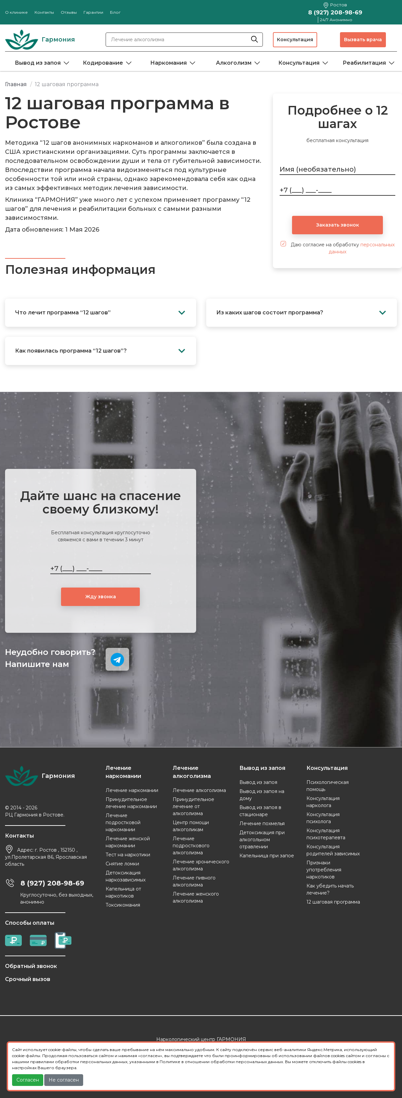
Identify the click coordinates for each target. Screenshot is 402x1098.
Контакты (44, 12)
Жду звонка (100, 597)
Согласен (27, 1080)
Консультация (295, 40)
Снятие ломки (122, 864)
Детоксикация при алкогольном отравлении (262, 840)
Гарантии (93, 12)
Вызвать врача (363, 40)
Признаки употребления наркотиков (323, 870)
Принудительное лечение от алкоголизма (193, 806)
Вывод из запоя (38, 63)
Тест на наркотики (128, 855)
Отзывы (69, 12)
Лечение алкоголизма (199, 790)
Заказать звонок (337, 225)
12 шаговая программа (333, 902)
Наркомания (168, 63)
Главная (16, 84)
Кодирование (103, 63)
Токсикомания (123, 905)
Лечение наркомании (132, 790)
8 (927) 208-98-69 (335, 12)
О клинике (16, 12)
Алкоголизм (233, 63)
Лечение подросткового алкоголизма (191, 846)
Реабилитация (364, 63)
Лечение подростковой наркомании (123, 822)
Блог (115, 12)
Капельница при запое (266, 856)
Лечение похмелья (262, 823)
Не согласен (64, 1080)
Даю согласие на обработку (338, 248)
